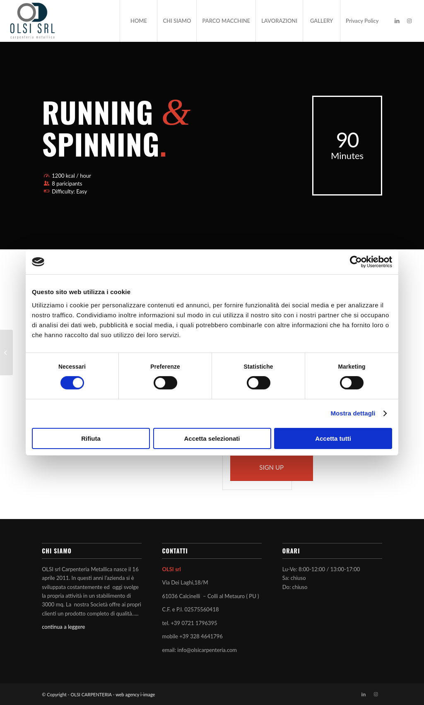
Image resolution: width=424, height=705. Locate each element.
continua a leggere (63, 626)
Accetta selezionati (212, 438)
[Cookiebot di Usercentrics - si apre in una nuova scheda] (356, 262)
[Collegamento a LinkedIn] (397, 20)
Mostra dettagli (352, 413)
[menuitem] (138, 21)
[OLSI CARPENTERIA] (32, 21)
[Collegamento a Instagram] (409, 20)
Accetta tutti (333, 438)
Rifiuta (91, 438)
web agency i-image (135, 694)
